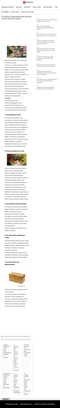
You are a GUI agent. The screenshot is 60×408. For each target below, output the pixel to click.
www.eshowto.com (26, 404)
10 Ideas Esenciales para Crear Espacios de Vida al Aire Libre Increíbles (45, 58)
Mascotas (19, 7)
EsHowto (6, 12)
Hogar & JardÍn (37, 7)
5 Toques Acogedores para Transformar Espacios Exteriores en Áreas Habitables (46, 72)
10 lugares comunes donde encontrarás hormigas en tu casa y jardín (17, 339)
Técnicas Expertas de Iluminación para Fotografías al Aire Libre (27, 350)
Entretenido (27, 7)
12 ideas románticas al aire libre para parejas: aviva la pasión (47, 20)
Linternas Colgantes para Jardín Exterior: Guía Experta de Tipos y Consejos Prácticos (46, 42)
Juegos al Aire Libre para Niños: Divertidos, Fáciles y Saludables (45, 88)
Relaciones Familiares (8, 7)
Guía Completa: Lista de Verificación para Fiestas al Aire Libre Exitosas (47, 35)
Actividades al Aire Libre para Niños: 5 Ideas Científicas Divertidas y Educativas (47, 81)
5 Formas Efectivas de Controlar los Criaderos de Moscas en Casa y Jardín (17, 336)
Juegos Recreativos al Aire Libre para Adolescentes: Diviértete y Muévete (6, 351)
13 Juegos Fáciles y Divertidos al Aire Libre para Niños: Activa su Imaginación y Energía (27, 384)
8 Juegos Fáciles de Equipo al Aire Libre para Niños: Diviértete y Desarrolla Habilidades (17, 383)
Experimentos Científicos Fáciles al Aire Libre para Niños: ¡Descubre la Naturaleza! (6, 380)
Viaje (56, 7)
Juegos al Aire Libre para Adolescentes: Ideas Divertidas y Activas (46, 27)
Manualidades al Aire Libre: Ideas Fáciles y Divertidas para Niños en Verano (46, 50)
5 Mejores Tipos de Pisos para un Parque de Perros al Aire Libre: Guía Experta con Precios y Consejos (16, 357)
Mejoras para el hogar (27, 12)
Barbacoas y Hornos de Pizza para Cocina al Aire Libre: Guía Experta (46, 65)
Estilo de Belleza (47, 7)
